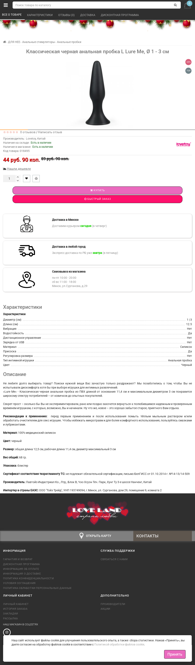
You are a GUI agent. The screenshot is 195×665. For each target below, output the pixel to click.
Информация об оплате (21, 568)
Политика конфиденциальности (28, 578)
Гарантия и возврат (18, 559)
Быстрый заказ (97, 199)
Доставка (88, 15)
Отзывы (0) (66, 15)
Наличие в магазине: (28, 146)
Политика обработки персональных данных (37, 588)
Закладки (10, 613)
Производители (113, 604)
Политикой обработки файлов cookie (119, 644)
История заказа (15, 608)
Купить (97, 190)
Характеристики (40, 15)
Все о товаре (12, 14)
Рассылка (10, 618)
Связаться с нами (114, 559)
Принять (174, 654)
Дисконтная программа (120, 15)
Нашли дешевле (19, 169)
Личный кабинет (16, 604)
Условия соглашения (19, 583)
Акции (105, 608)
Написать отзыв (50, 132)
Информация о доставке (22, 573)
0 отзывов (27, 132)
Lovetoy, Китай (35, 138)
